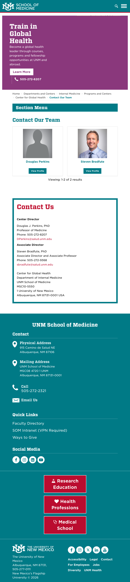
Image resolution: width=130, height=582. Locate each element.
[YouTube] (104, 550)
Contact (106, 559)
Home (16, 93)
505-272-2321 (33, 391)
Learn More (21, 72)
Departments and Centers (39, 93)
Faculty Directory (28, 423)
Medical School (65, 525)
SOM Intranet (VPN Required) (39, 430)
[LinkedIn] (32, 459)
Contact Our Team (60, 97)
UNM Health (92, 570)
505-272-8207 (28, 79)
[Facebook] (16, 459)
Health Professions (65, 504)
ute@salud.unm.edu (39, 264)
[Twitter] (88, 549)
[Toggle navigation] (124, 6)
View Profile (37, 172)
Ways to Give (24, 437)
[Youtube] (41, 459)
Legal (94, 559)
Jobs (96, 565)
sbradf (21, 264)
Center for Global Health (30, 97)
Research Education (65, 484)
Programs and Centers (97, 93)
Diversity (74, 570)
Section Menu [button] (32, 107)
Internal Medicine (69, 93)
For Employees (78, 565)
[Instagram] (24, 459)
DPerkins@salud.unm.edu (34, 239)
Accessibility (77, 559)
